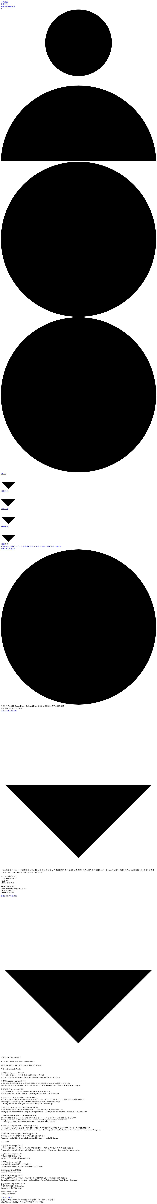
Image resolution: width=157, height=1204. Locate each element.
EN (2, 474)
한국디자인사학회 (8, 546)
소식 (20, 546)
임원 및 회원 (34, 546)
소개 (16, 546)
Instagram (11, 548)
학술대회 (26, 546)
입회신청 (43, 546)
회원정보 (57, 546)
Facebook (4, 548)
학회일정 (50, 546)
